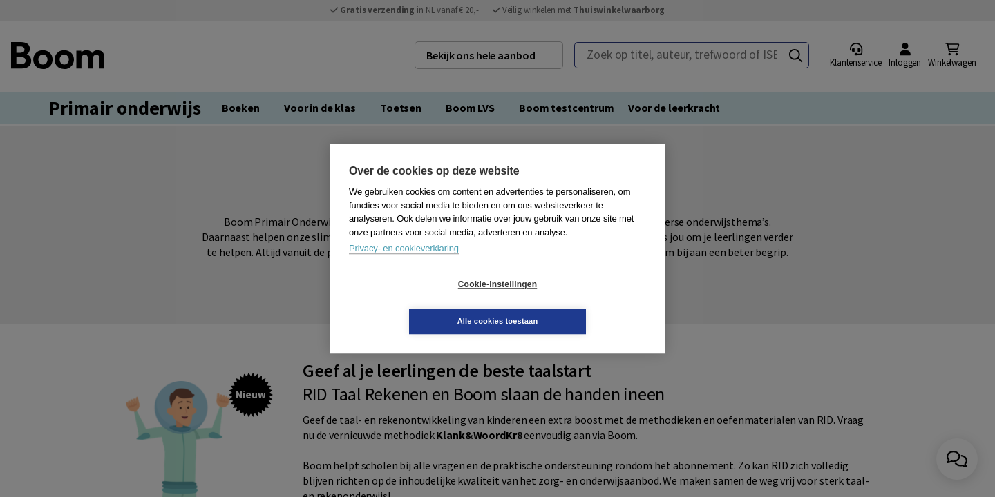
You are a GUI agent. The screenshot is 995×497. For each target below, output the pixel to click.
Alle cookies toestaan (580, 302)
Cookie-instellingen (415, 303)
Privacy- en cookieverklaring (404, 267)
